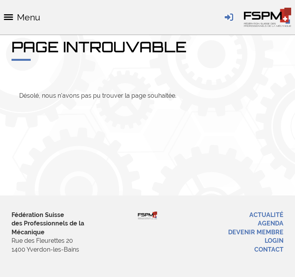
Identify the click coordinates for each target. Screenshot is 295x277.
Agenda (270, 223)
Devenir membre (255, 232)
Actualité (266, 215)
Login (274, 240)
